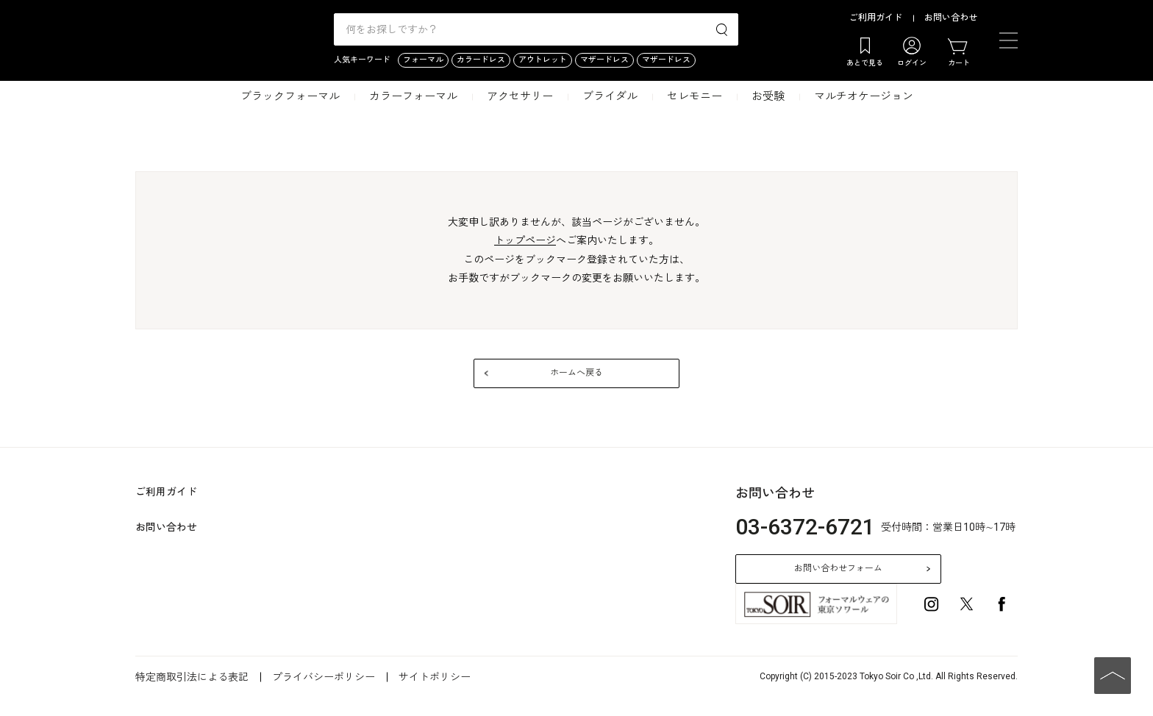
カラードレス (481, 60)
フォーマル (423, 60)
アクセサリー (520, 96)
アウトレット (542, 60)
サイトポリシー (435, 677)
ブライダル (610, 96)
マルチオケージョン (863, 96)
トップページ (525, 240)
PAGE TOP (1112, 675)
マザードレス (604, 60)
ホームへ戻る (576, 373)
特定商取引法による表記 (192, 677)
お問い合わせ (950, 17)
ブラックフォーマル (290, 96)
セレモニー (694, 96)
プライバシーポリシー (323, 677)
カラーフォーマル (413, 96)
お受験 (768, 96)
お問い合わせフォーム (838, 568)
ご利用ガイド (875, 17)
